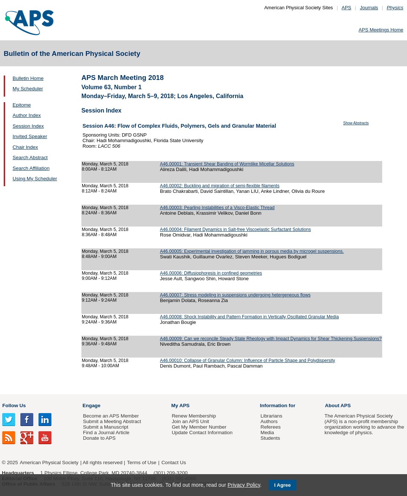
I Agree (282, 485)
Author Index (27, 115)
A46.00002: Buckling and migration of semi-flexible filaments (219, 185)
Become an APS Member (111, 416)
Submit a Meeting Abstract (112, 421)
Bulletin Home (28, 78)
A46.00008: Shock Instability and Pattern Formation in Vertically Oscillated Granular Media (249, 316)
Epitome (22, 105)
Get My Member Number (199, 427)
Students (270, 438)
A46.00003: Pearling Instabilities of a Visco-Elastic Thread (217, 207)
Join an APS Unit (190, 421)
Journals (369, 7)
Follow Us (14, 405)
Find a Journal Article (106, 432)
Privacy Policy (244, 485)
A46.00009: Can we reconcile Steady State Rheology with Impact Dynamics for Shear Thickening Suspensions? (270, 338)
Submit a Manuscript (105, 427)
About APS (338, 405)
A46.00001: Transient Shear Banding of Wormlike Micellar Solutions (227, 164)
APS (346, 7)
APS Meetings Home (381, 30)
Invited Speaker (30, 136)
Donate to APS (99, 438)
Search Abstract (30, 157)
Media (267, 432)
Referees (270, 427)
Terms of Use (141, 462)
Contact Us (173, 462)
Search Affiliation (31, 168)
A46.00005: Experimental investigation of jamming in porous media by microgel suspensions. (252, 251)
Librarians (271, 416)
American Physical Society (49, 462)
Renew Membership (194, 416)
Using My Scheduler (35, 178)
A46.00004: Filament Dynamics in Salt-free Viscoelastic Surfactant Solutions (235, 229)
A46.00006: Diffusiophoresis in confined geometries (211, 273)
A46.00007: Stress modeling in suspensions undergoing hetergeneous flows (235, 295)
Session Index (28, 126)
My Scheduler (28, 88)
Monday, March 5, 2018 (105, 164)
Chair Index (25, 147)
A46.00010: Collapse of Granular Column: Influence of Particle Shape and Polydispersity (247, 360)
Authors (269, 421)
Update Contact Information (202, 432)
